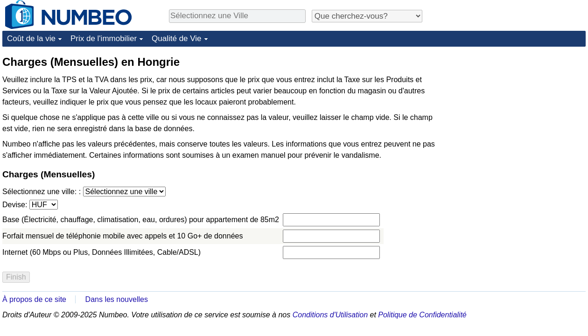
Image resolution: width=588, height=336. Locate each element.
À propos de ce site (34, 299)
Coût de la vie (31, 38)
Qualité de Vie (176, 38)
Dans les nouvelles (116, 299)
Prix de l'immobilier (103, 38)
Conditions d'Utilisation (330, 315)
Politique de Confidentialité (422, 315)
